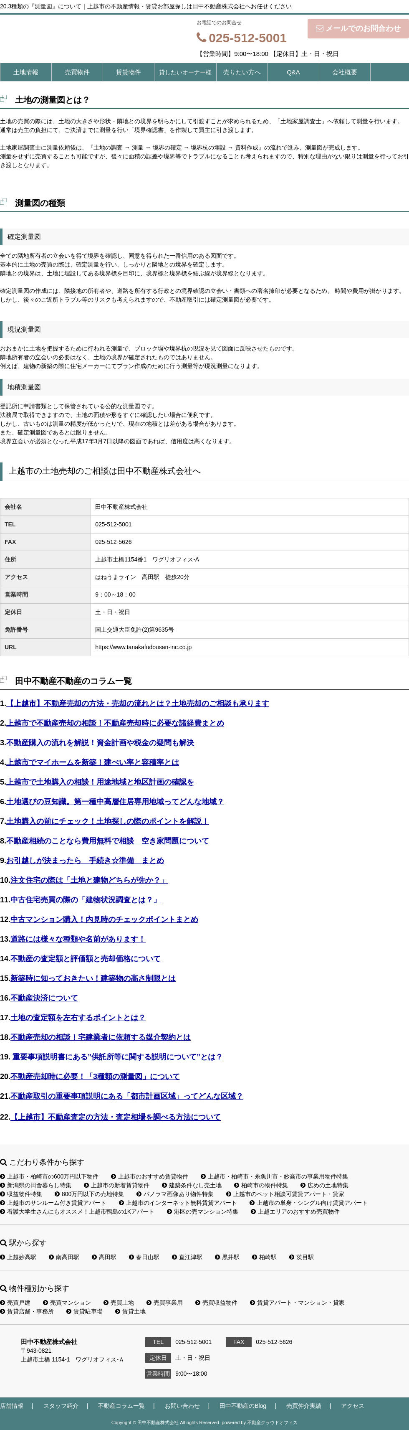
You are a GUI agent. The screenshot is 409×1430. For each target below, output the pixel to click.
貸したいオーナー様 (185, 72)
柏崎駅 (264, 1257)
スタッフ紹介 (60, 1405)
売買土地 (119, 1302)
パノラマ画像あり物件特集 (175, 1194)
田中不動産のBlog (243, 1405)
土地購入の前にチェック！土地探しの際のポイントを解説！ (107, 821)
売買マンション (67, 1302)
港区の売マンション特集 (202, 1211)
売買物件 (77, 72)
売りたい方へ (242, 72)
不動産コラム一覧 (121, 1405)
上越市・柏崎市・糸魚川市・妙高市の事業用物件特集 (274, 1176)
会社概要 (344, 72)
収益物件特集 (21, 1194)
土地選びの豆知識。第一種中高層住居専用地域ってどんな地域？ (115, 802)
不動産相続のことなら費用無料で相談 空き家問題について (107, 841)
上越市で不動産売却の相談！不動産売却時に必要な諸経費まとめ (115, 723)
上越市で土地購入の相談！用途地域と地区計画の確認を (100, 782)
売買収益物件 (216, 1302)
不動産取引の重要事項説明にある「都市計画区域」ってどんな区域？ (126, 1096)
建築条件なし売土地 (192, 1185)
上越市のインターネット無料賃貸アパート (178, 1202)
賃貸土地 (130, 1311)
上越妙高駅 (18, 1257)
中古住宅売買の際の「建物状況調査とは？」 (85, 900)
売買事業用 (164, 1302)
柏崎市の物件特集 (261, 1185)
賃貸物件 (128, 72)
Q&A (293, 72)
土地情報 (25, 72)
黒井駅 (227, 1257)
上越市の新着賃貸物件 (116, 1185)
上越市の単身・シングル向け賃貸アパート (309, 1202)
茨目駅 (301, 1257)
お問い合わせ (182, 1405)
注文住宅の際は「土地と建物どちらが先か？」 (89, 880)
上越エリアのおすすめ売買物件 (295, 1211)
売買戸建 (15, 1302)
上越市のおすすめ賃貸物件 (149, 1176)
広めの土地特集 (324, 1185)
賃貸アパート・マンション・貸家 (297, 1302)
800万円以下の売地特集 (89, 1194)
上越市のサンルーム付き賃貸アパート (53, 1202)
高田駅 (104, 1257)
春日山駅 (144, 1257)
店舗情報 (11, 1405)
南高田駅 (64, 1257)
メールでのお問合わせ (358, 28)
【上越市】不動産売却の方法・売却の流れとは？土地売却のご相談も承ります (137, 703)
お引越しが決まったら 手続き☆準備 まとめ (85, 860)
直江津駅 (187, 1257)
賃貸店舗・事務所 (27, 1311)
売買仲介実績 (303, 1405)
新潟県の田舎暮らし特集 (35, 1185)
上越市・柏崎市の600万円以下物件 (49, 1176)
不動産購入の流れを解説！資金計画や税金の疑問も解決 (100, 743)
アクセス (352, 1405)
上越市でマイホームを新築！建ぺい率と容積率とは (92, 762)
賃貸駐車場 (84, 1311)
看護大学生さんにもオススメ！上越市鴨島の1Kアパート (77, 1211)
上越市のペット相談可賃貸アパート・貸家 (285, 1194)
